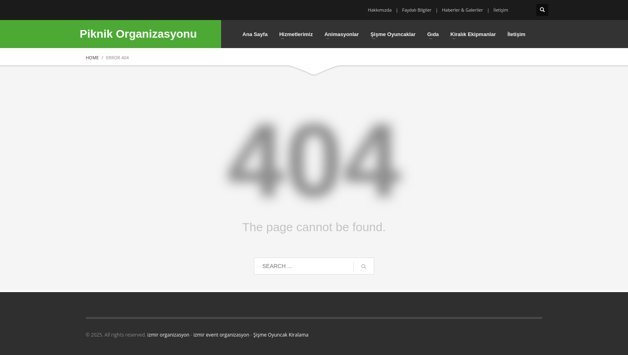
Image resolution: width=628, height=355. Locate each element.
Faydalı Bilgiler (416, 10)
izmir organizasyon (168, 334)
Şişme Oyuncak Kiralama (281, 334)
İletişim (500, 10)
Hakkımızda (380, 10)
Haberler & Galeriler (462, 10)
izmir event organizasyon (221, 334)
